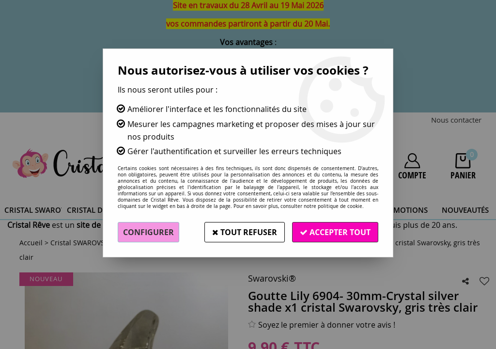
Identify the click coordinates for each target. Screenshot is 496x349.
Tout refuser (244, 232)
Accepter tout (335, 232)
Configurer (148, 232)
